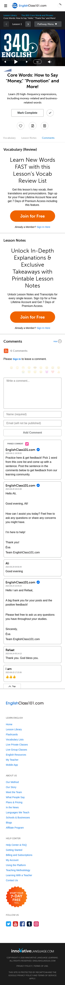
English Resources (16, 754)
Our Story (11, 787)
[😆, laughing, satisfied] (47, 368)
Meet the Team (14, 792)
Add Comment (32, 432)
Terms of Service (47, 975)
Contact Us (12, 880)
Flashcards (12, 734)
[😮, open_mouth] (41, 372)
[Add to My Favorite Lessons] (20, 126)
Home (9, 724)
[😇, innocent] (29, 372)
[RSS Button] (6, 350)
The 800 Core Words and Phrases (37, 15)
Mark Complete (27, 112)
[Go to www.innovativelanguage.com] (32, 950)
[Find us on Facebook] (22, 924)
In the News (12, 807)
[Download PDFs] (44, 126)
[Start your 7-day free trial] (16, 897)
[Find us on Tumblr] (29, 924)
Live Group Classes (16, 749)
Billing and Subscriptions (19, 855)
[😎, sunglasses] (35, 368)
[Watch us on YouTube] (15, 924)
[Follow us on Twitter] (8, 924)
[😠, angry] (41, 368)
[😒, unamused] (29, 368)
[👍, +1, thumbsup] (59, 372)
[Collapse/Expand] (32, 341)
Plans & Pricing (14, 802)
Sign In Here (43, 227)
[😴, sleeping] (35, 372)
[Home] (29, 8)
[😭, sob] (23, 372)
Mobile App (12, 764)
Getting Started (14, 850)
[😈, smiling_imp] (47, 372)
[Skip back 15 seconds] (5, 62)
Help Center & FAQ (16, 845)
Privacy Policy (24, 966)
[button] (59, 5)
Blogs (9, 822)
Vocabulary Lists (15, 739)
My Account (12, 860)
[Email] (32, 423)
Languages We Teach (17, 812)
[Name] (32, 414)
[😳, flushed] (17, 368)
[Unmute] (49, 62)
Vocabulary (9, 137)
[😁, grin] (23, 368)
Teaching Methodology (18, 870)
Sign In (17, 359)
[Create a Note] (32, 126)
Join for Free (32, 216)
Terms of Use (41, 966)
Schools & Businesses (18, 817)
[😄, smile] (11, 368)
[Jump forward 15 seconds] (27, 62)
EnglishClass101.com (44, 961)
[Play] (16, 62)
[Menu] (5, 5)
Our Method (12, 782)
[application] (32, 47)
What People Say (15, 797)
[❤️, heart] (53, 372)
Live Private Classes (17, 744)
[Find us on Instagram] (36, 924)
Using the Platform (16, 865)
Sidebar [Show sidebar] (48, 24)
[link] (28, 24)
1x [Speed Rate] (37, 62)
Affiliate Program (15, 827)
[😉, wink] (59, 368)
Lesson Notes (28, 137)
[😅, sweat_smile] (53, 368)
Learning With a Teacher (19, 875)
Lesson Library (10, 15)
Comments (48, 137)
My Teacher (12, 759)
